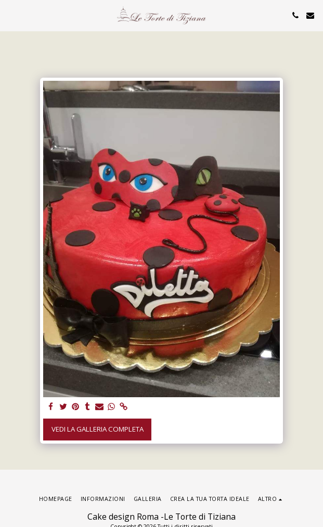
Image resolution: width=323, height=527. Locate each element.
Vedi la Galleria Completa (97, 429)
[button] (11, 15)
